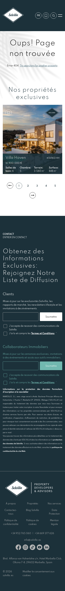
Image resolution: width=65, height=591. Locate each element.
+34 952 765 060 (21, 533)
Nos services (54, 503)
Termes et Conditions (42, 333)
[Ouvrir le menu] (60, 15)
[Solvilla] (13, 15)
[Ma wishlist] (46, 15)
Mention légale (54, 522)
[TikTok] (32, 547)
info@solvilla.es (32, 539)
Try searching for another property (38, 65)
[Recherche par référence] (53, 15)
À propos (11, 503)
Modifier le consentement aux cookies (38, 573)
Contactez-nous (11, 511)
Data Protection (54, 511)
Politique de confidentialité (10, 522)
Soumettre (51, 316)
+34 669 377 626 (44, 533)
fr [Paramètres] (38, 15)
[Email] (20, 316)
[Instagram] (25, 547)
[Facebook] (18, 547)
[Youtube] (39, 547)
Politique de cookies (32, 522)
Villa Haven (16, 157)
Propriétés (32, 503)
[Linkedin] (46, 547)
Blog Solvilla (32, 510)
